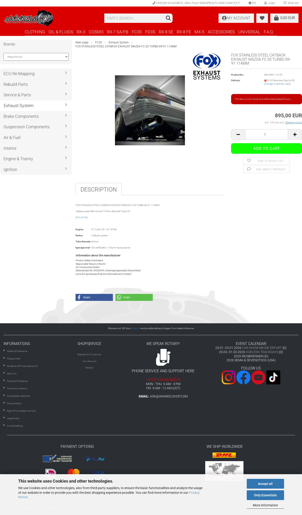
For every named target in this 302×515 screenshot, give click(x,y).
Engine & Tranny (18, 158)
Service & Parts (17, 94)
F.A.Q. (269, 31)
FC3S (137, 31)
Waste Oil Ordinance (17, 351)
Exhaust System (19, 105)
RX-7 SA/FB (117, 31)
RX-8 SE (166, 31)
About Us (12, 373)
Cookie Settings (15, 426)
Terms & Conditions (17, 388)
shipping (135, 328)
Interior (10, 148)
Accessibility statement (18, 396)
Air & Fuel (12, 137)
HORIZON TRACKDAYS (262, 352)
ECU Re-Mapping (19, 73)
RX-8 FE (184, 31)
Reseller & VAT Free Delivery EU (22, 366)
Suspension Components (26, 126)
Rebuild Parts (15, 84)
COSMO (96, 31)
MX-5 (199, 31)
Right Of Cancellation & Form (21, 411)
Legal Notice (13, 418)
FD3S (150, 31)
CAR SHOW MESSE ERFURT (262, 348)
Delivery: (235, 80)
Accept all (265, 484)
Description (98, 189)
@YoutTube (82, 217)
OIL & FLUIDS (61, 31)
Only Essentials (265, 495)
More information (265, 505)
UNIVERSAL (249, 31)
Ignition (10, 169)
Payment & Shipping (17, 381)
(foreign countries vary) (277, 83)
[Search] (168, 18)
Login (269, 3)
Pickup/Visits (13, 358)
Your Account (89, 361)
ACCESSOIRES (221, 31)
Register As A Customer (89, 354)
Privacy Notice (14, 403)
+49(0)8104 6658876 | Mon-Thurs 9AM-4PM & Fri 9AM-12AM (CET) (196, 3)
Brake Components (21, 116)
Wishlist (89, 367)
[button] (94, 297)
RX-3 (81, 31)
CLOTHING (35, 31)
